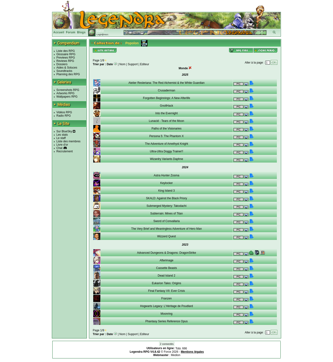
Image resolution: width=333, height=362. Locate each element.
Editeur (144, 64)
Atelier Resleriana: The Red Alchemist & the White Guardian (166, 82)
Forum (70, 32)
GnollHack (166, 105)
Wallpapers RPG (67, 96)
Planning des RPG (68, 74)
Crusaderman (166, 90)
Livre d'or (62, 144)
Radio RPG (63, 115)
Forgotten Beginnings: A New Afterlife (166, 98)
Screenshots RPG (67, 90)
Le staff (61, 138)
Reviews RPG (65, 61)
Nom (122, 64)
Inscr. (106, 34)
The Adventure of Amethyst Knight (166, 143)
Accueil (58, 32)
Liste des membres (68, 141)
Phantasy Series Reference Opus (166, 321)
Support (133, 64)
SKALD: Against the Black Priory (166, 198)
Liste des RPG (65, 51)
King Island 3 (166, 190)
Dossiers (62, 64)
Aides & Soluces (66, 67)
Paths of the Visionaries (166, 128)
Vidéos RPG (64, 112)
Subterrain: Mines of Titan (166, 213)
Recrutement (64, 151)
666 (184, 348)
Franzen (166, 298)
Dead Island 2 (166, 275)
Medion (175, 355)
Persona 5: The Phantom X (166, 136)
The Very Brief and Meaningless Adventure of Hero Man (166, 228)
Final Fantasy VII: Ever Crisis (166, 291)
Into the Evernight (166, 113)
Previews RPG (65, 57)
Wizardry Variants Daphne (166, 159)
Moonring (166, 313)
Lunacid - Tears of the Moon (166, 121)
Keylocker (166, 183)
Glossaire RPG (65, 54)
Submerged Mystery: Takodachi (166, 206)
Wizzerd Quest (166, 236)
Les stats (62, 134)
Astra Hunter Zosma (166, 175)
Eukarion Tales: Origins (166, 283)
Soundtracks (64, 71)
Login (100, 34)
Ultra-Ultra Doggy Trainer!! (166, 151)
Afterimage (166, 260)
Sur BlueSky (65, 131)
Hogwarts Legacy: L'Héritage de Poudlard (166, 306)
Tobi (178, 348)
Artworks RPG (65, 93)
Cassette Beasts (166, 268)
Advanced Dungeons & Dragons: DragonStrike (166, 252)
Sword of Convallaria (166, 221)
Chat (59, 148)
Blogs (81, 32)
